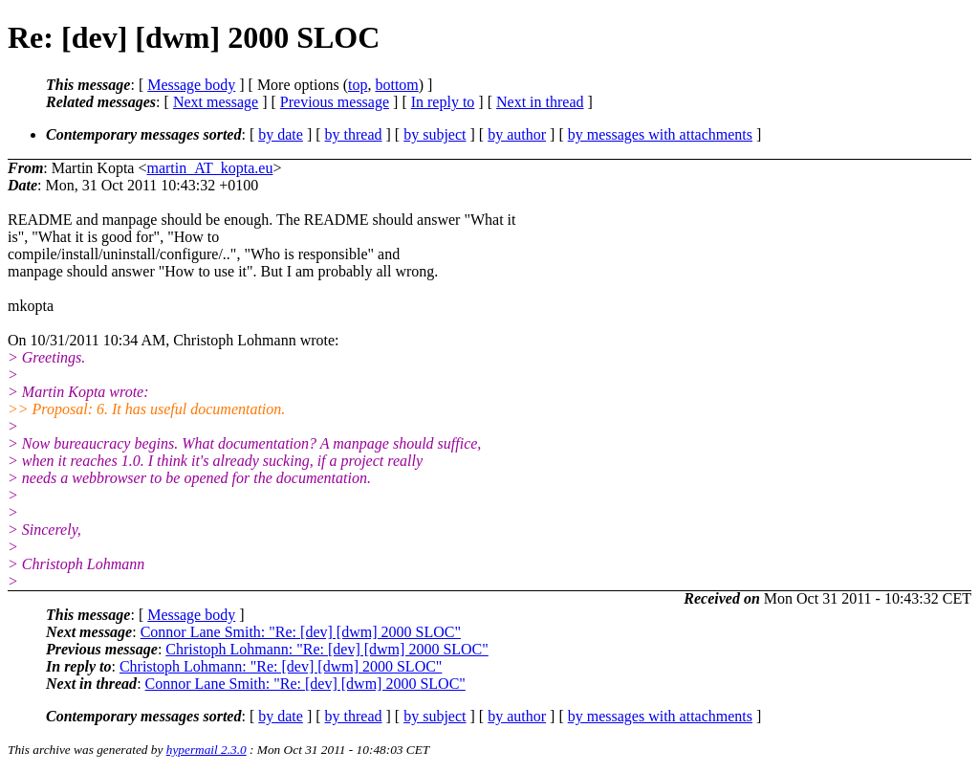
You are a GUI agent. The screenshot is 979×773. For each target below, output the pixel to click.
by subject (434, 134)
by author (517, 134)
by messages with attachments (660, 134)
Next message (215, 102)
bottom (396, 85)
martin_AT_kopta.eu (209, 168)
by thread (353, 134)
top (357, 85)
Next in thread (540, 102)
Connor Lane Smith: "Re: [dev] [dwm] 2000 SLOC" (301, 632)
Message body (191, 85)
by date (280, 134)
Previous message (334, 102)
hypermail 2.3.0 (206, 749)
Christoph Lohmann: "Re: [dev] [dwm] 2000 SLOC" (326, 649)
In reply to (443, 102)
